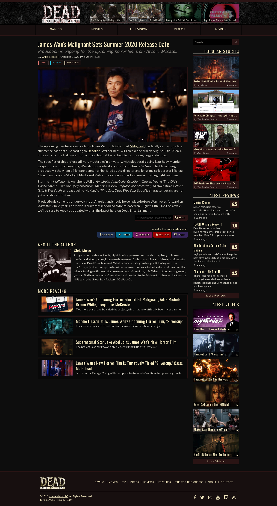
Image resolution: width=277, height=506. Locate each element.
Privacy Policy (64, 499)
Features (164, 482)
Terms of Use (47, 499)
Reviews (148, 482)
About (212, 482)
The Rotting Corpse (207, 119)
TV (123, 482)
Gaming (99, 482)
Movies (57, 62)
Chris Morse (49, 56)
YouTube (162, 234)
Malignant (73, 62)
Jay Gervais (202, 85)
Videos (134, 482)
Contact (227, 482)
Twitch (179, 234)
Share (180, 217)
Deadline (93, 151)
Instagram (143, 234)
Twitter (124, 234)
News (44, 62)
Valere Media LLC (58, 496)
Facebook (106, 234)
